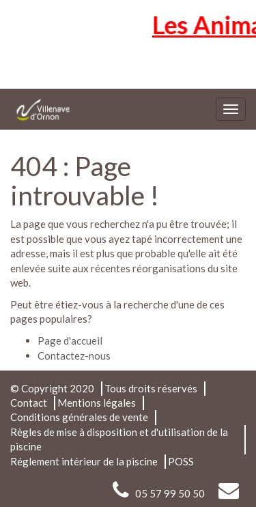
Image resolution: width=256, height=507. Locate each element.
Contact (28, 402)
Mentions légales (96, 402)
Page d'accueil (70, 340)
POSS (181, 461)
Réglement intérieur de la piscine (84, 461)
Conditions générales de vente (79, 417)
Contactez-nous (74, 355)
